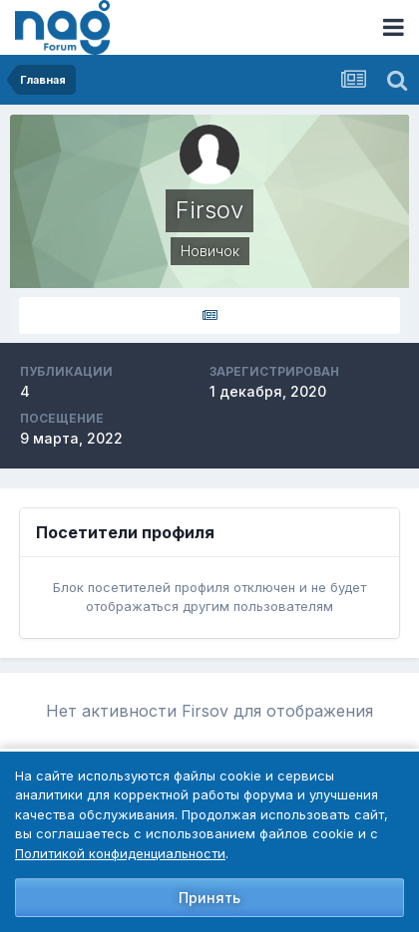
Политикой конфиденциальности (120, 853)
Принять (209, 897)
